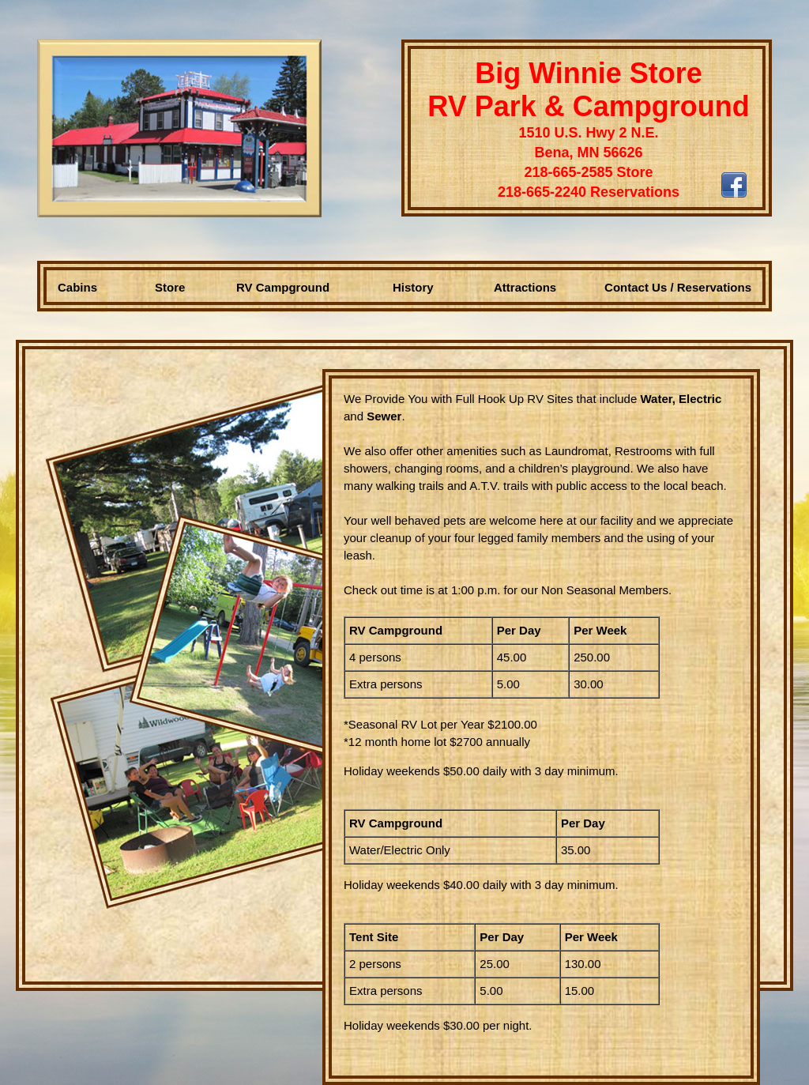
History (413, 287)
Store (170, 287)
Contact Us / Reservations (677, 287)
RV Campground (282, 287)
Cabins (77, 287)
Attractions (525, 287)
